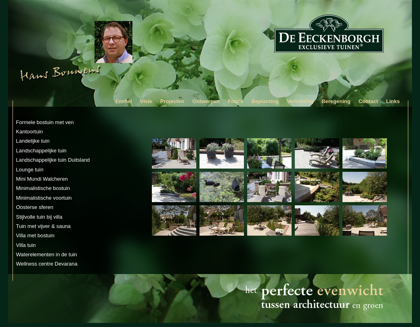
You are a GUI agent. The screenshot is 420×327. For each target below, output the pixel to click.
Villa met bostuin (35, 235)
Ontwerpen (206, 101)
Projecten (172, 101)
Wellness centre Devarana (47, 264)
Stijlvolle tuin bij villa (39, 217)
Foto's (235, 101)
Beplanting (264, 101)
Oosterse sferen (35, 207)
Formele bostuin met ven (45, 122)
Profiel (124, 101)
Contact (368, 101)
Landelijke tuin (33, 141)
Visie (146, 101)
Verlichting (300, 101)
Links (393, 101)
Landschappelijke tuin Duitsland (53, 160)
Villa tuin (26, 245)
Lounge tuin (30, 170)
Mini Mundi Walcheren (42, 179)
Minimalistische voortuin (44, 198)
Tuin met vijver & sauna (43, 226)
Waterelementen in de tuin (46, 254)
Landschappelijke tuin (41, 151)
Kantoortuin (29, 132)
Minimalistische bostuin (43, 188)
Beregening (336, 101)
